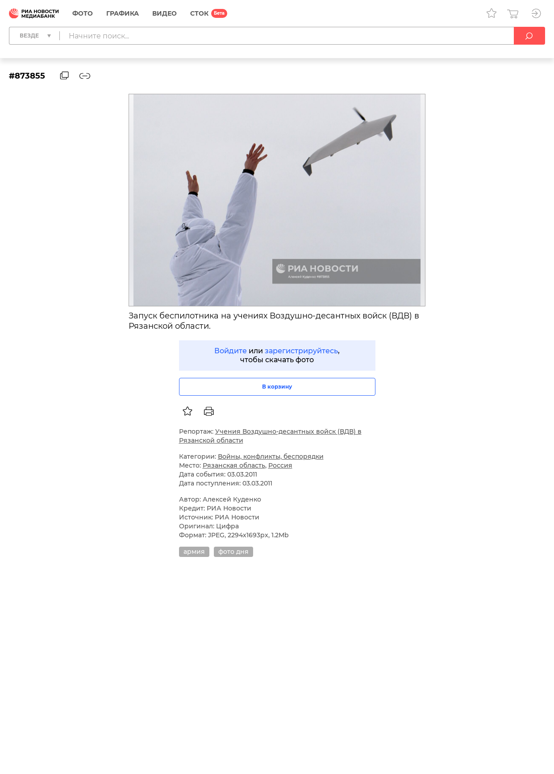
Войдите (230, 351)
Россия (280, 465)
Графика (122, 13)
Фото (82, 13)
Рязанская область (234, 465)
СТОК (199, 13)
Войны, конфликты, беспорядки (271, 456)
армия (194, 552)
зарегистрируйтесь (301, 351)
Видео (164, 13)
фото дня (233, 552)
